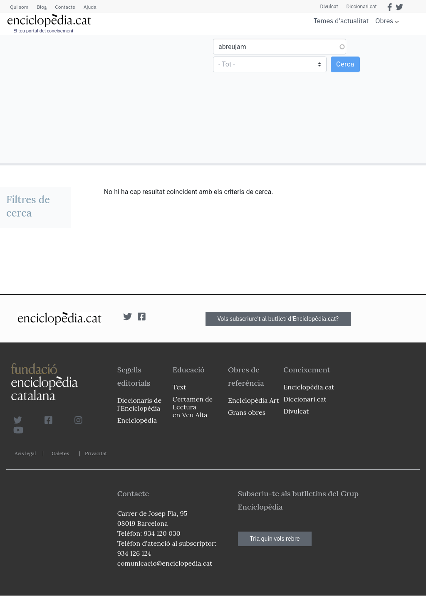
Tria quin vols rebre (275, 538)
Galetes (60, 453)
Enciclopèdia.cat (308, 387)
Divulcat (329, 7)
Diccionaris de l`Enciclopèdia (139, 404)
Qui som (19, 7)
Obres (384, 21)
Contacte (65, 7)
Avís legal (25, 453)
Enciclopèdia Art (253, 400)
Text (179, 387)
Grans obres (246, 412)
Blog (42, 7)
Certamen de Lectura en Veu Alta (193, 407)
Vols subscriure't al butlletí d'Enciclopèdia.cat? (278, 319)
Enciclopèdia (137, 420)
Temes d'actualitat (341, 21)
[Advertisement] (107, 99)
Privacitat (96, 453)
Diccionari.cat (361, 7)
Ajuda (90, 7)
